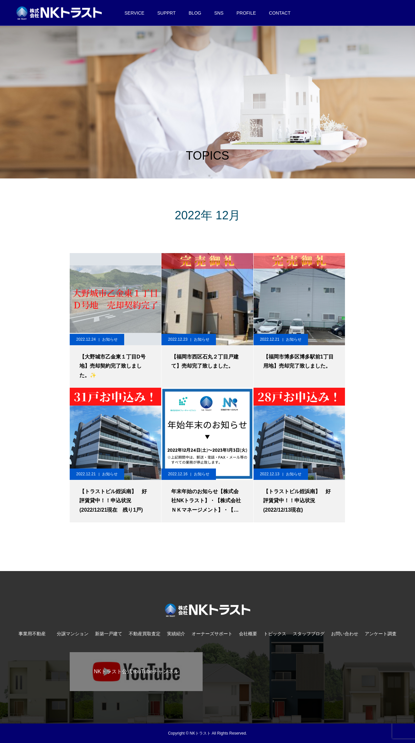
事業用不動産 (34, 633)
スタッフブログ (309, 633)
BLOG (195, 13)
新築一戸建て (108, 633)
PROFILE (246, 13)
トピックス (275, 633)
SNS (219, 13)
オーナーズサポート (212, 633)
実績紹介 (176, 633)
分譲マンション (73, 633)
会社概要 (248, 633)
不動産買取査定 (144, 633)
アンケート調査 (381, 633)
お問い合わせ (344, 633)
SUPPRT (166, 13)
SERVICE (134, 13)
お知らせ (110, 339)
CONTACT (279, 13)
